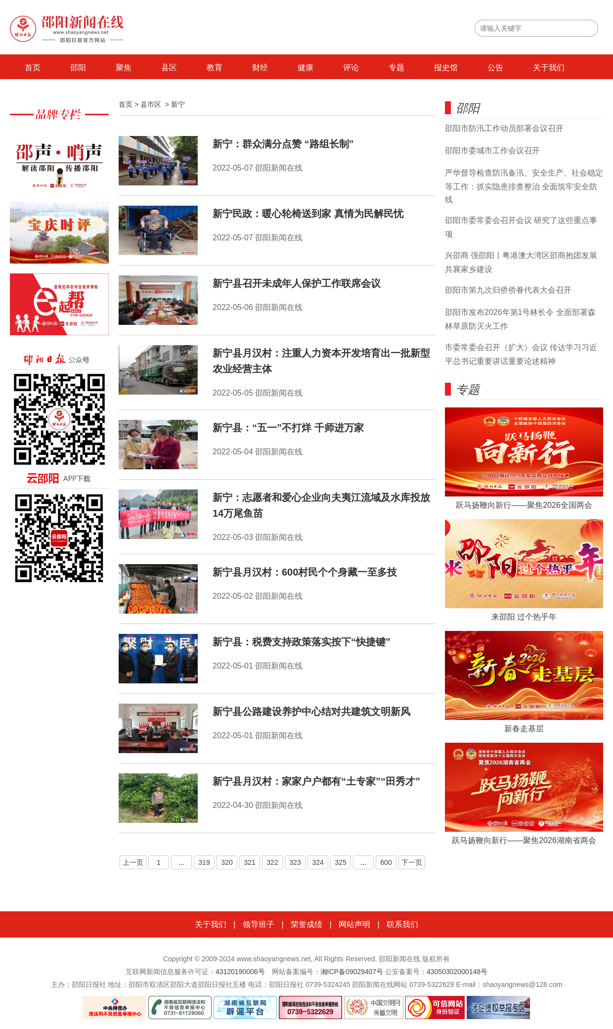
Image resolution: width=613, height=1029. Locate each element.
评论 (351, 67)
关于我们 (549, 67)
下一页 (411, 862)
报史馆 (446, 67)
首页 (33, 67)
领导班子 (258, 924)
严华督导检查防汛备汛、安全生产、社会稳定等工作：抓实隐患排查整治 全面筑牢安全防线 (524, 186)
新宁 (178, 104)
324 (317, 862)
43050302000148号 (457, 972)
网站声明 (354, 924)
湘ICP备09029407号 (352, 972)
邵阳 (78, 67)
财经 (260, 67)
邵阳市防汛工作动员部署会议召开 (504, 128)
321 (249, 862)
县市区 (150, 104)
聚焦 (123, 67)
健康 (305, 67)
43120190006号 (240, 972)
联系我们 (402, 924)
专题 (396, 67)
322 (272, 862)
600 (386, 862)
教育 (214, 67)
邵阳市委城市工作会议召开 (492, 150)
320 (226, 862)
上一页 (133, 862)
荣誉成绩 (306, 924)
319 (204, 862)
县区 (169, 67)
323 (295, 862)
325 (340, 862)
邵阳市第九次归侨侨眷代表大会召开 (508, 290)
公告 (495, 67)
